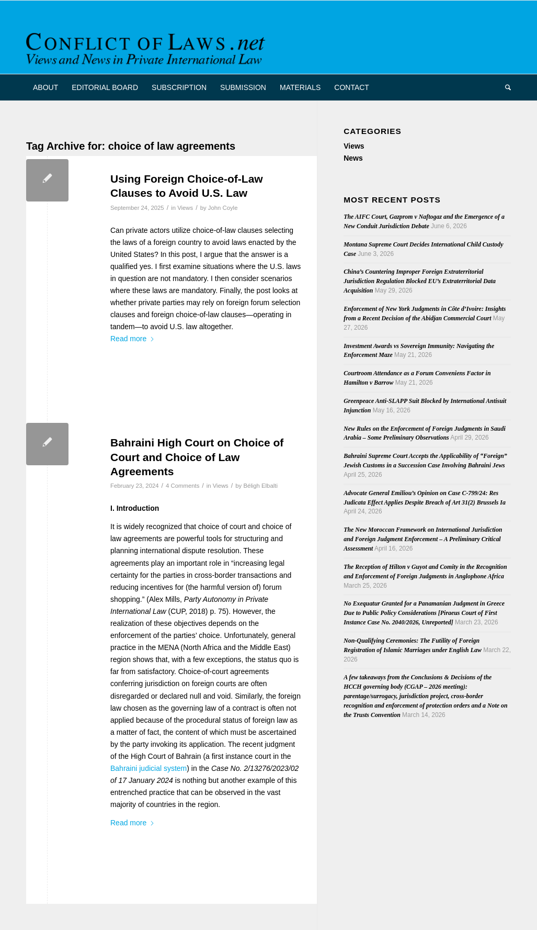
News (353, 158)
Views (185, 208)
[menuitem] (45, 87)
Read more (132, 338)
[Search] (504, 87)
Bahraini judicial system (148, 768)
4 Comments (182, 486)
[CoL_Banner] (147, 46)
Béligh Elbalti (260, 486)
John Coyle (223, 208)
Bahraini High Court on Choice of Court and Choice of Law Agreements (196, 456)
